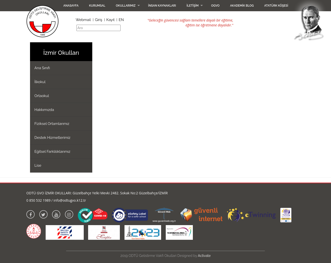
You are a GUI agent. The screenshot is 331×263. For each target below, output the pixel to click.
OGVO (215, 5)
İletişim (192, 5)
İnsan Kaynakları (162, 5)
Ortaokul (41, 96)
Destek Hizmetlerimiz (52, 137)
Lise (37, 165)
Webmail (83, 20)
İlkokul (39, 82)
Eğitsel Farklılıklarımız (52, 151)
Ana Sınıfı (42, 68)
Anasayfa (71, 5)
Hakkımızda (44, 110)
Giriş (98, 20)
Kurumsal (97, 5)
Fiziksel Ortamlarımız (51, 123)
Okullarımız (125, 5)
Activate (204, 256)
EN (121, 20)
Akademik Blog (242, 5)
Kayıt (110, 20)
